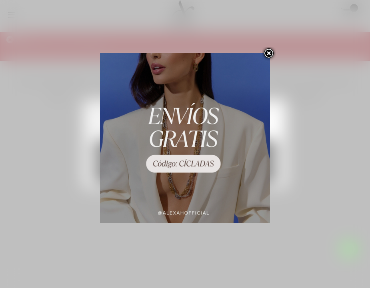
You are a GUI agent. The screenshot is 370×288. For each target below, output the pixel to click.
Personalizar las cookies (164, 131)
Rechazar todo (185, 150)
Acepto (185, 172)
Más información (113, 131)
